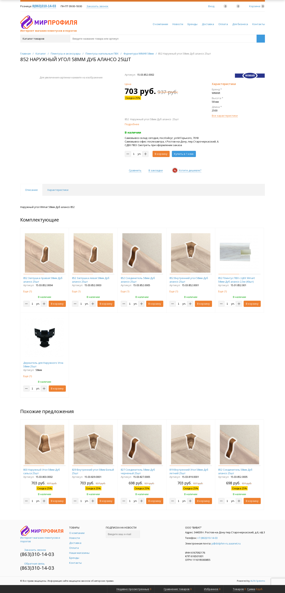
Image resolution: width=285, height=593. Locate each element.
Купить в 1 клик (184, 154)
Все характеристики (225, 115)
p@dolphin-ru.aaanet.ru (226, 543)
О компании (160, 24)
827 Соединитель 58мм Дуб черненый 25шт (138, 471)
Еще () (27, 291)
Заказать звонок (97, 6)
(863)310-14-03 (37, 554)
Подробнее (132, 124)
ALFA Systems (257, 580)
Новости (177, 24)
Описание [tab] (31, 190)
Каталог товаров (45, 38)
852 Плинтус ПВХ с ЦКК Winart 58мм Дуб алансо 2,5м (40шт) (236, 279)
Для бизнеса (240, 24)
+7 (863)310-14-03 (207, 538)
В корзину (161, 154)
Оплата (223, 24)
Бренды (192, 24)
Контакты (258, 24)
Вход (211, 6)
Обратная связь (32, 563)
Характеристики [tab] (57, 190)
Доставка (208, 24)
